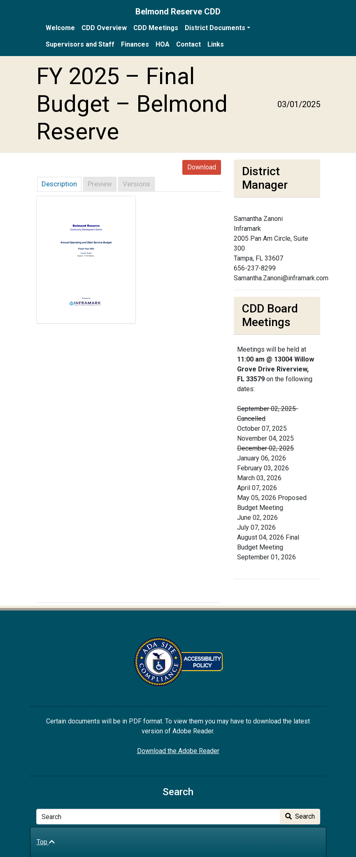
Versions (136, 184)
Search (300, 816)
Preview (100, 184)
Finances (135, 44)
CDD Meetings (155, 28)
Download (201, 167)
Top (46, 842)
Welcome (60, 28)
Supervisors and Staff (80, 44)
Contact (188, 44)
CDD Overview (104, 28)
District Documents (215, 28)
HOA (163, 44)
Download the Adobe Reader (178, 751)
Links (215, 44)
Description (59, 184)
